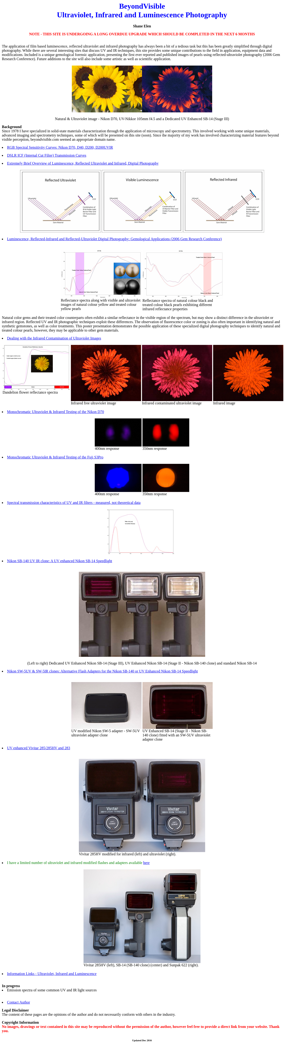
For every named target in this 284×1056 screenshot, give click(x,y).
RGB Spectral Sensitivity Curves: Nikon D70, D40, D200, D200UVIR (60, 147)
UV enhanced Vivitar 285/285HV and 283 (38, 748)
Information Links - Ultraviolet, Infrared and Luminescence (52, 974)
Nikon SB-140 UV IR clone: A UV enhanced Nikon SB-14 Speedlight (59, 561)
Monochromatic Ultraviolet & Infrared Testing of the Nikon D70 (55, 412)
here (146, 863)
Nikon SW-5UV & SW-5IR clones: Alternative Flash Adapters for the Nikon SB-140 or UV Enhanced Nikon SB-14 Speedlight (102, 671)
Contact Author (18, 1002)
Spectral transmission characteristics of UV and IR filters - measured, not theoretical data (74, 503)
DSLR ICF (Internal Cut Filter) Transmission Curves (46, 155)
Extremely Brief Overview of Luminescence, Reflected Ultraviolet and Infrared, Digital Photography (83, 163)
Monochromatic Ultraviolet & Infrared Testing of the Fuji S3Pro (55, 457)
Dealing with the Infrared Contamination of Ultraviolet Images (54, 338)
